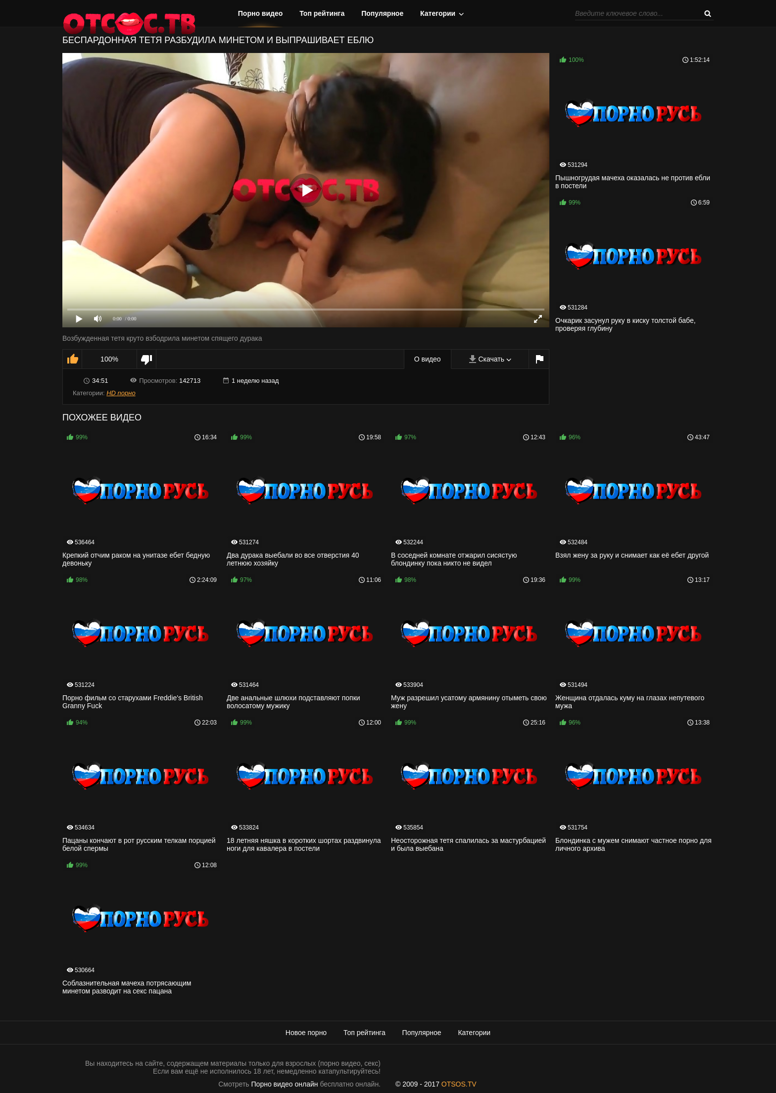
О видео (427, 359)
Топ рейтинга (321, 13)
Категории (437, 13)
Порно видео (260, 13)
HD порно (120, 393)
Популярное (382, 13)
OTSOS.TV (459, 1084)
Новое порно (306, 1033)
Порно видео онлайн (284, 1084)
